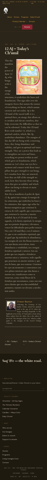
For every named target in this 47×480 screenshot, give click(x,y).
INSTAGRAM (16, 473)
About (9, 17)
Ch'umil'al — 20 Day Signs (12, 401)
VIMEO (32, 473)
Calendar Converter (10, 409)
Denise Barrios (24, 301)
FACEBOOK (25, 473)
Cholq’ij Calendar (18, 21)
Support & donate (9, 439)
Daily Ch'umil (7, 416)
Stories (16, 17)
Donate (32, 21)
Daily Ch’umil (35, 17)
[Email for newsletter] (22, 388)
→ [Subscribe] (43, 388)
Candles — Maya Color (11, 412)
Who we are (7, 428)
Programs (24, 17)
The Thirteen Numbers (11, 405)
